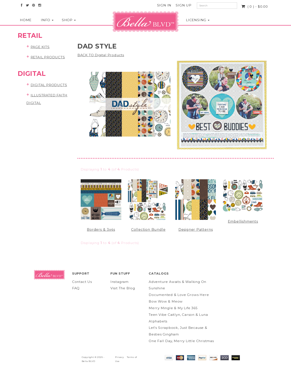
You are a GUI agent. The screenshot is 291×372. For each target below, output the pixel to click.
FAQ (76, 288)
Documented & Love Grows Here (179, 295)
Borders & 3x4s (101, 230)
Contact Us (82, 282)
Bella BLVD (88, 361)
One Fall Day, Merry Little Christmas (181, 341)
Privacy (119, 357)
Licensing (196, 20)
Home (25, 20)
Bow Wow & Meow (166, 301)
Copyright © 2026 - (93, 357)
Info (47, 20)
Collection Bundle (148, 230)
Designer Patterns (195, 230)
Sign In (164, 5)
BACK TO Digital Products (100, 55)
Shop (68, 20)
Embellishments (243, 221)
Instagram (119, 282)
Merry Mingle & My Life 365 (173, 308)
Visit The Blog (122, 288)
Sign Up (184, 5)
